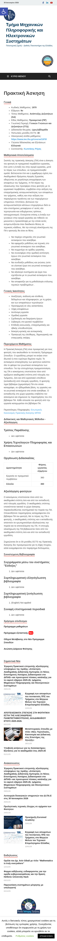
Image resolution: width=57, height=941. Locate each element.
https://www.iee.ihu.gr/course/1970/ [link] (29, 139)
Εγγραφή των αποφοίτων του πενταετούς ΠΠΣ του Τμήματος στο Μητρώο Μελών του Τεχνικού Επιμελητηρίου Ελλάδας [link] (38, 699)
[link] (4, 11)
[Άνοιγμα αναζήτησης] (49, 76)
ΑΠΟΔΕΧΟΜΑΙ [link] (46, 936)
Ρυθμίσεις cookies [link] (25, 936)
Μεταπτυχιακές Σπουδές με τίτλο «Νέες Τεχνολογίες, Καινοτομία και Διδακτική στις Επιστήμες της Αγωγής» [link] (38, 734)
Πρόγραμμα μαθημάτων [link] (16, 626)
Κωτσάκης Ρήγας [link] (32, 149)
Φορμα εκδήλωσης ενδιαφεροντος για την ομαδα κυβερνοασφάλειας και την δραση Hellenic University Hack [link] (25, 874)
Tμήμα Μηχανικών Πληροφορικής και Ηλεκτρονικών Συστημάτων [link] (24, 33)
